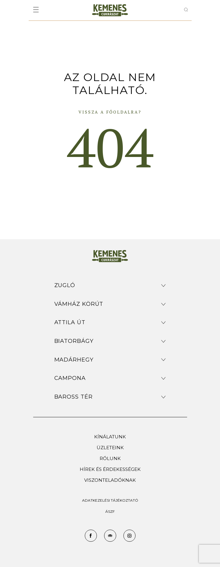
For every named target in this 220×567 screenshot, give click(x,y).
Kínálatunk (110, 437)
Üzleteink (110, 447)
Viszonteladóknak (110, 480)
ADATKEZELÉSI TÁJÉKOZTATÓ (110, 500)
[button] (110, 285)
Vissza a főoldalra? (109, 112)
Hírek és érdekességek (110, 469)
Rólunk (110, 458)
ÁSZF (110, 511)
